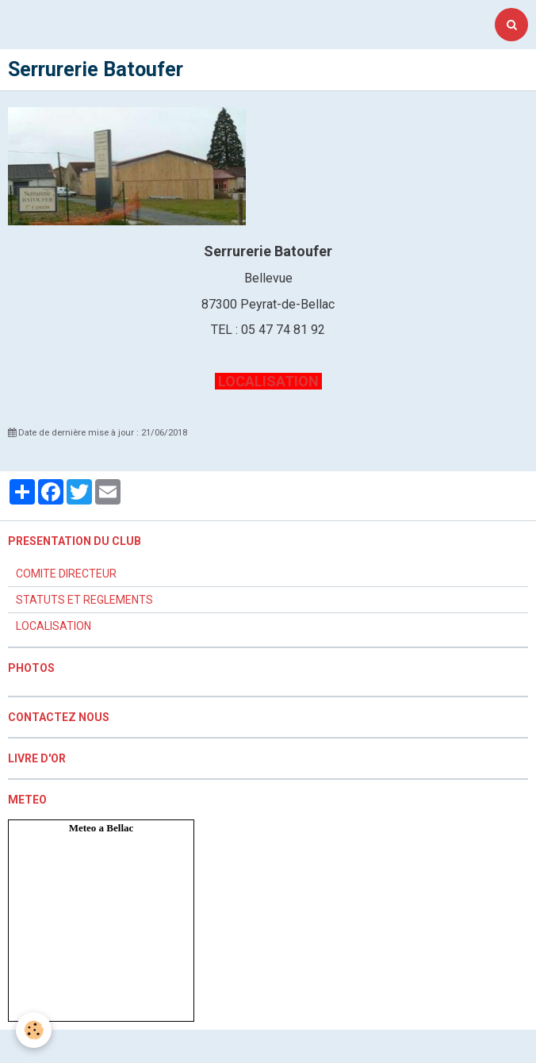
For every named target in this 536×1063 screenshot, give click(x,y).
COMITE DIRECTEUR (66, 573)
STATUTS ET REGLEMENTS (84, 599)
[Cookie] (34, 1030)
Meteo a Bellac (101, 828)
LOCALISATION (268, 381)
